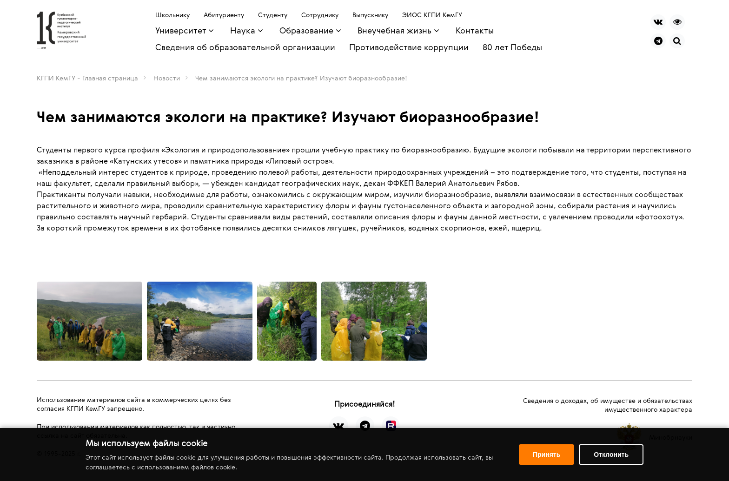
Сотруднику (319, 14)
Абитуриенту (224, 14)
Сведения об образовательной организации (245, 47)
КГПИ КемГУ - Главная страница (87, 77)
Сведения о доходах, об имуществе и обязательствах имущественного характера (607, 405)
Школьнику (172, 14)
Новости (166, 77)
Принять (546, 454)
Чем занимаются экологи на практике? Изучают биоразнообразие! (301, 77)
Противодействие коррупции (409, 47)
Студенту (272, 14)
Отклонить (611, 454)
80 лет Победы (512, 47)
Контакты (475, 30)
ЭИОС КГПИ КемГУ (432, 14)
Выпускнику (370, 14)
